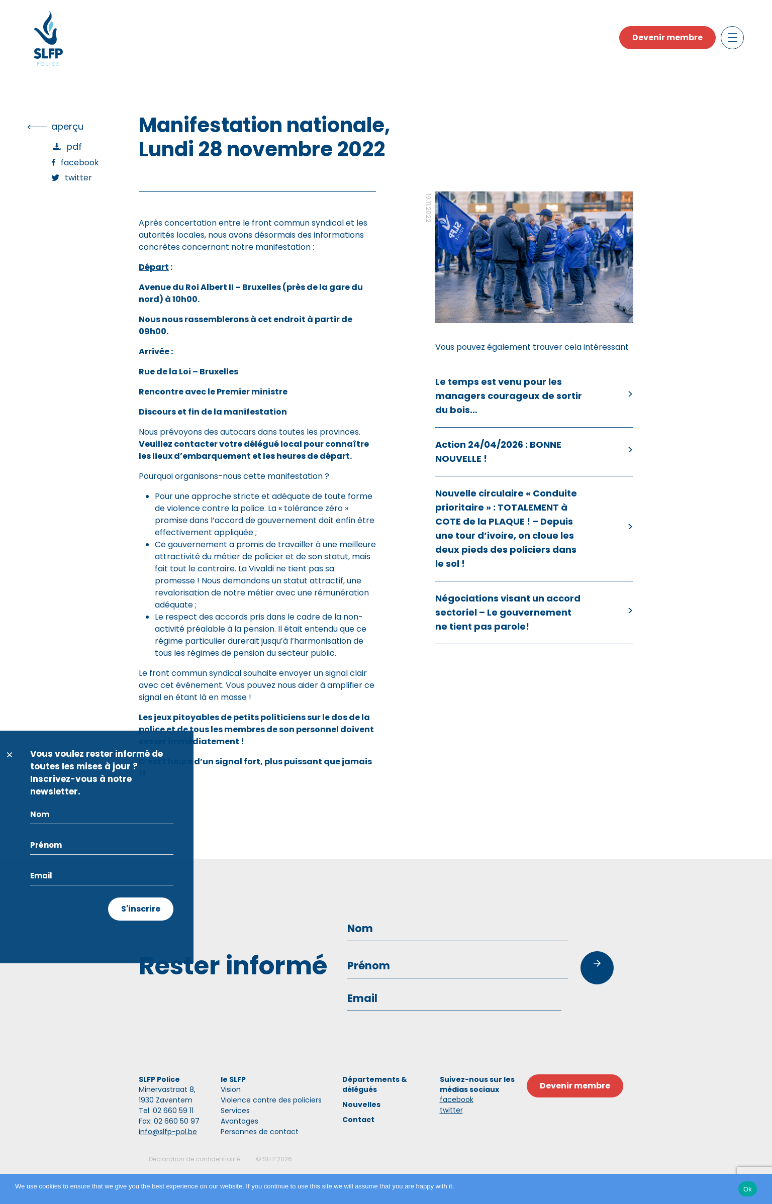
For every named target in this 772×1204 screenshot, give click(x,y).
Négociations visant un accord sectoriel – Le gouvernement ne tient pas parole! (508, 612)
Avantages (239, 1121)
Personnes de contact (260, 1132)
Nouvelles (361, 1104)
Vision (231, 1089)
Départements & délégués (374, 1084)
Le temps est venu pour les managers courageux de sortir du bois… (508, 395)
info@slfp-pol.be (168, 1132)
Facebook (80, 162)
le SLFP (233, 1079)
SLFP (269, 1159)
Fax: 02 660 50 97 (169, 1121)
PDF (74, 146)
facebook (456, 1099)
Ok (747, 1189)
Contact (358, 1120)
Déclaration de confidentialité (194, 1159)
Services (235, 1111)
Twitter (78, 177)
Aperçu (67, 126)
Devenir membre (667, 37)
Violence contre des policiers (271, 1100)
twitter (451, 1110)
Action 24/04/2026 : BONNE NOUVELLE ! (498, 451)
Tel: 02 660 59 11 (166, 1111)
